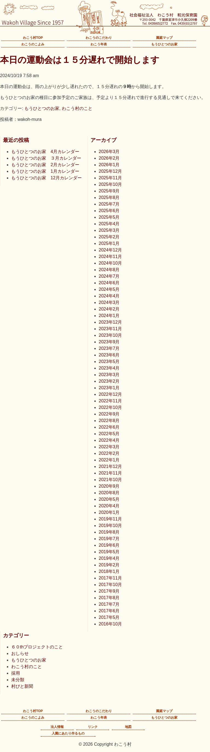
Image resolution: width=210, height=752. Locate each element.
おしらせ (20, 653)
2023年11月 (110, 328)
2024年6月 (109, 282)
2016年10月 (110, 624)
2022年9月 (109, 414)
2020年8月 (109, 492)
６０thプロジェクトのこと (37, 647)
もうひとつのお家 (164, 44)
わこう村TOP (33, 38)
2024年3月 (109, 302)
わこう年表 (99, 44)
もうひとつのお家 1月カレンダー (45, 171)
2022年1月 (109, 460)
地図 (128, 727)
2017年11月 (110, 578)
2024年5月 (109, 289)
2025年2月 (109, 237)
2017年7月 (109, 604)
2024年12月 (110, 250)
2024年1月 (109, 315)
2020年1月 (109, 512)
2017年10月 (110, 584)
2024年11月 (110, 256)
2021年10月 (110, 479)
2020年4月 (109, 506)
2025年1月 (109, 243)
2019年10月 (110, 525)
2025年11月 (110, 177)
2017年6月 (109, 610)
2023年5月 (109, 361)
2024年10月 (110, 263)
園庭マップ (164, 38)
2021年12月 (110, 466)
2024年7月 (109, 276)
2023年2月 (109, 381)
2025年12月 (110, 171)
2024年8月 (109, 269)
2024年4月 (109, 296)
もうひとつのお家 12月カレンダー (46, 177)
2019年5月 (109, 551)
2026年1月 (109, 164)
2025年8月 (109, 197)
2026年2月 (109, 158)
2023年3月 (109, 374)
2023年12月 (110, 322)
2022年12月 (110, 394)
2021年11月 (110, 473)
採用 (15, 673)
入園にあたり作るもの (68, 733)
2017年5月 (109, 617)
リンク (93, 727)
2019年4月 (109, 558)
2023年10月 (110, 335)
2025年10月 (110, 184)
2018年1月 (109, 571)
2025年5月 (109, 217)
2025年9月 (109, 191)
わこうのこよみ (32, 44)
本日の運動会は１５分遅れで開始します (79, 60)
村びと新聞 (22, 686)
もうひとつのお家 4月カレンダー (45, 151)
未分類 (17, 679)
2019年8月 (109, 532)
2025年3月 (109, 230)
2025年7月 (109, 204)
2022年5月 (109, 433)
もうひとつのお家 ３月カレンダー (46, 158)
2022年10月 (110, 407)
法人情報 (57, 727)
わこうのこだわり (99, 38)
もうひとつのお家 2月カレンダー (45, 164)
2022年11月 (110, 401)
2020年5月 (109, 499)
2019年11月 (110, 519)
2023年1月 (109, 387)
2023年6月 (109, 355)
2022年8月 (109, 420)
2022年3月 (109, 446)
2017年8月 (109, 597)
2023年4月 (109, 368)
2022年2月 (109, 453)
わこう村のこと (77, 108)
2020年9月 (109, 486)
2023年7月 (109, 348)
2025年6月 (109, 210)
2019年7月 (109, 538)
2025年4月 (109, 223)
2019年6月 (109, 545)
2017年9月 (109, 591)
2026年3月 (109, 151)
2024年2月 (109, 309)
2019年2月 (109, 565)
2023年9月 (109, 342)
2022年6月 (109, 427)
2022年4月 (109, 440)
